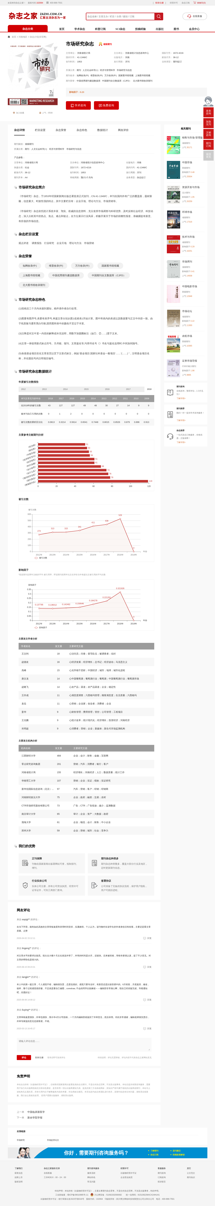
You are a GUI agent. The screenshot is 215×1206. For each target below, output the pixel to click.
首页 (61, 29)
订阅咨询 (162, 1177)
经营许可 (174, 3)
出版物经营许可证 (128, 1173)
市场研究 (21, 1140)
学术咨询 (78, 105)
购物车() (201, 3)
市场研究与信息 (124, 70)
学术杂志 (79, 29)
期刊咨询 (162, 1173)
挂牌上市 (19, 1177)
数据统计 (102, 130)
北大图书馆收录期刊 (142, 81)
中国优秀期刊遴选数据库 (88, 81)
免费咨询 (106, 105)
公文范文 (191, 1173)
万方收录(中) (110, 75)
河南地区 (23, 37)
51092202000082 (114, 1195)
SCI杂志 (120, 29)
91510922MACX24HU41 (149, 1195)
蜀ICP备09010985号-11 (77, 1195)
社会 (27, 167)
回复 (147, 938)
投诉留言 (162, 1182)
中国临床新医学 (31, 1111)
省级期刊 (107, 44)
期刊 (79, 70)
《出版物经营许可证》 (39, 1084)
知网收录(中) (83, 75)
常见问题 (91, 1182)
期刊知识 (191, 1177)
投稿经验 (140, 29)
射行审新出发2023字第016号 (71, 1199)
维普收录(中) (96, 75)
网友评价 (123, 130)
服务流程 (91, 1173)
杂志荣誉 (61, 130)
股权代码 (36, 3)
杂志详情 (19, 130)
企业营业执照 (126, 1177)
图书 (176, 29)
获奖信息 (19, 1173)
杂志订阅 (186, 3)
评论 (24, 1057)
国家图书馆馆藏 (125, 75)
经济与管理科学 (107, 70)
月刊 (127, 61)
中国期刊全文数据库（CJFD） (116, 81)
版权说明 (19, 1182)
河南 (127, 57)
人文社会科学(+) (90, 70)
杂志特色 (82, 130)
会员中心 (194, 29)
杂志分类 (27, 28)
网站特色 (91, 1177)
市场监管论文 (53, 1140)
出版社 (160, 29)
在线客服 (48, 1173)
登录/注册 (159, 3)
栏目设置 (40, 130)
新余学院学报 (29, 1117)
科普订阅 (100, 29)
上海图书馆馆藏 (142, 75)
